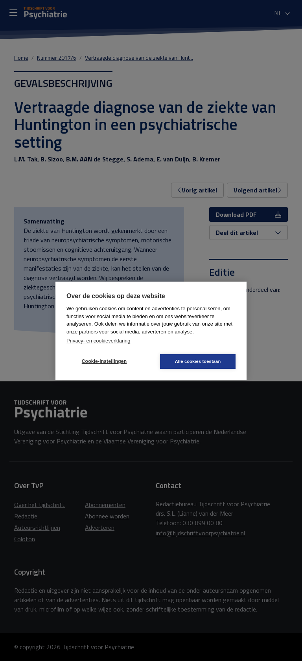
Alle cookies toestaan (198, 361)
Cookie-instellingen (104, 361)
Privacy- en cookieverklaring (98, 341)
